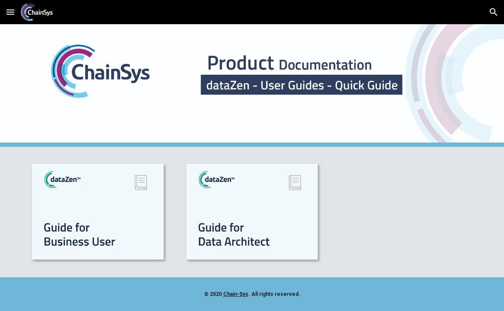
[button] (10, 12)
